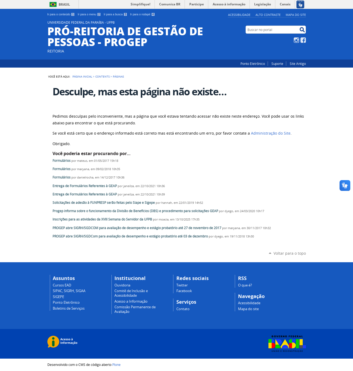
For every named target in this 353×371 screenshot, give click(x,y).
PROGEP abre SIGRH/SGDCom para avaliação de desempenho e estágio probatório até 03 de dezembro (130, 236)
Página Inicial (82, 76)
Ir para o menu (89, 14)
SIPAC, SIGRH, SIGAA (69, 291)
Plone (116, 364)
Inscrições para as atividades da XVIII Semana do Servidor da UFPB (102, 219)
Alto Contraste (268, 15)
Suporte (277, 63)
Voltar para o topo (290, 253)
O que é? (245, 285)
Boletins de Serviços (69, 308)
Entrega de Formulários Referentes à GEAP (85, 186)
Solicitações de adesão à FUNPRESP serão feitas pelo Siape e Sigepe (104, 202)
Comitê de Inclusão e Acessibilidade (131, 293)
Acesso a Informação (131, 301)
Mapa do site (296, 15)
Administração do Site (271, 133)
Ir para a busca (115, 14)
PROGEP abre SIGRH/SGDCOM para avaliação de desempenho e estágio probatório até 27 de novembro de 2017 (137, 228)
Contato (183, 309)
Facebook (303, 40)
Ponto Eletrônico (252, 63)
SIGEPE (58, 297)
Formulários (62, 160)
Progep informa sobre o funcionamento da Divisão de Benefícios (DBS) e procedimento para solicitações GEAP (135, 211)
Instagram (296, 40)
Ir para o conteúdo (61, 14)
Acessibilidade (239, 15)
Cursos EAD (62, 285)
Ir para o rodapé (142, 14)
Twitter (182, 285)
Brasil (64, 4)
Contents (102, 76)
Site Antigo (298, 63)
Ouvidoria (122, 285)
